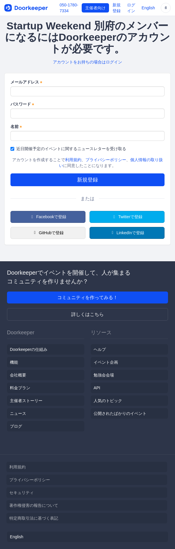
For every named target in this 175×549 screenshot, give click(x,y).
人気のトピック (108, 400)
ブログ (16, 426)
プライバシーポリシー (105, 159)
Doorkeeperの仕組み (28, 349)
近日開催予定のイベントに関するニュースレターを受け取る (68, 148)
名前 (16, 126)
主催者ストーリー (26, 400)
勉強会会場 (104, 375)
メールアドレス (26, 82)
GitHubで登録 (48, 232)
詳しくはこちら (87, 314)
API (97, 387)
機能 (14, 362)
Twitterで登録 (127, 216)
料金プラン (20, 387)
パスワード (22, 104)
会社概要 (18, 375)
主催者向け (95, 8)
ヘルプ (100, 349)
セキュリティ (21, 492)
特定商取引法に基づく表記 (33, 518)
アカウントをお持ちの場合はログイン (87, 62)
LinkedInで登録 (127, 232)
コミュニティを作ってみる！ (87, 297)
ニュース (18, 413)
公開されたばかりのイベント (120, 413)
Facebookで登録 (48, 216)
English (148, 8)
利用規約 (73, 159)
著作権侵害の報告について (33, 505)
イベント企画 (106, 362)
